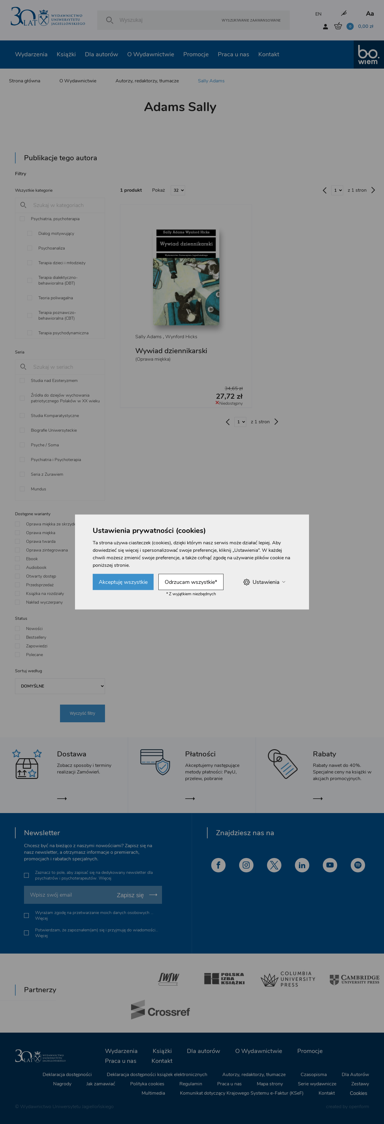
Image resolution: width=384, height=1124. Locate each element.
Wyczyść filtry (82, 713)
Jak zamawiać (100, 1084)
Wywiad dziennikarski (171, 351)
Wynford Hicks (181, 336)
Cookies (358, 1093)
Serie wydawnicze (317, 1084)
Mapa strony (270, 1084)
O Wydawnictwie (150, 54)
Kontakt (268, 54)
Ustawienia (264, 582)
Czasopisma (314, 1074)
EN (318, 14)
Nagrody (62, 1084)
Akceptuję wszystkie (123, 582)
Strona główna (24, 81)
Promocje (196, 54)
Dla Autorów (355, 1074)
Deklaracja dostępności (67, 1074)
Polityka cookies (147, 1084)
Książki (66, 54)
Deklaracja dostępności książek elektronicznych (157, 1074)
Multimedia (153, 1093)
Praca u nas (233, 54)
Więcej (105, 878)
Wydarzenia (31, 54)
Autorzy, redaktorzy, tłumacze (147, 81)
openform (359, 1106)
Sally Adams (211, 81)
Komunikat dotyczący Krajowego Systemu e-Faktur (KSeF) (242, 1093)
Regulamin (190, 1084)
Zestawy (360, 1084)
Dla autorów (101, 54)
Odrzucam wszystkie (191, 582)
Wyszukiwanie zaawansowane (251, 20)
